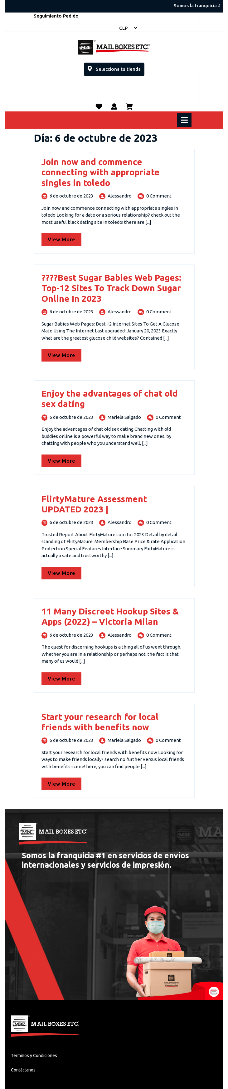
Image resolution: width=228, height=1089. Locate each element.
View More (64, 237)
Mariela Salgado (124, 417)
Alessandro (120, 195)
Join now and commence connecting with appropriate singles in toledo (100, 172)
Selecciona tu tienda (116, 67)
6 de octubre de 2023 (71, 195)
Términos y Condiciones (34, 1055)
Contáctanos (23, 1069)
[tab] (185, 120)
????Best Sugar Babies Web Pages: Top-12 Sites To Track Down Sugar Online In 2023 (111, 288)
